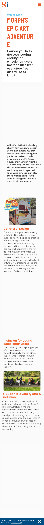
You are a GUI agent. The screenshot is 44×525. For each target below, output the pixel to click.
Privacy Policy (16, 523)
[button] (39, 4)
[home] (5, 4)
